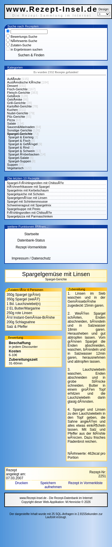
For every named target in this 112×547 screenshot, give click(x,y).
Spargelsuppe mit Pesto (23, 209)
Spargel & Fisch (19, 140)
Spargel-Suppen (19, 161)
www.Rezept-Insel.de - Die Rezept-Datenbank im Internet (55, 498)
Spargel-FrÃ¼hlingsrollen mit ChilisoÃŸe (35, 183)
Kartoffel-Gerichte (19, 106)
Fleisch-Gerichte (18, 92)
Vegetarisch (15, 168)
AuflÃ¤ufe (14, 79)
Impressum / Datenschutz (31, 258)
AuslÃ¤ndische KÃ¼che (24, 82)
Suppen (12, 164)
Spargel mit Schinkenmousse (27, 201)
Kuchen (12, 109)
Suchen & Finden (31, 55)
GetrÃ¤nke (14, 99)
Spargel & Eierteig (21, 137)
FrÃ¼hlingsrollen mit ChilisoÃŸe (29, 212)
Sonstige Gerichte (19, 130)
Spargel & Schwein (21, 151)
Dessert (12, 85)
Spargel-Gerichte (20, 133)
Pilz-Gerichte (16, 116)
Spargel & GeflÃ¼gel (23, 144)
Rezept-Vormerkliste (31, 247)
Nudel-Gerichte (17, 113)
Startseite (31, 234)
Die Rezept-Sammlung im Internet (52, 15)
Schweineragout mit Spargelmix (29, 205)
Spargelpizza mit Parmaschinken (30, 216)
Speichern (48, 483)
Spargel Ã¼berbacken (24, 154)
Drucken (22, 483)
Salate (11, 123)
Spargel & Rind (19, 147)
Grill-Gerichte (16, 103)
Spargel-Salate (18, 157)
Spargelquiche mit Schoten (25, 194)
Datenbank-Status (31, 240)
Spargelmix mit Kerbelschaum (28, 190)
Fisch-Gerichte (17, 89)
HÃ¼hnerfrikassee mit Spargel (28, 186)
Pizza (11, 120)
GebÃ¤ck (13, 96)
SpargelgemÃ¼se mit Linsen (27, 197)
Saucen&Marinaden (21, 127)
